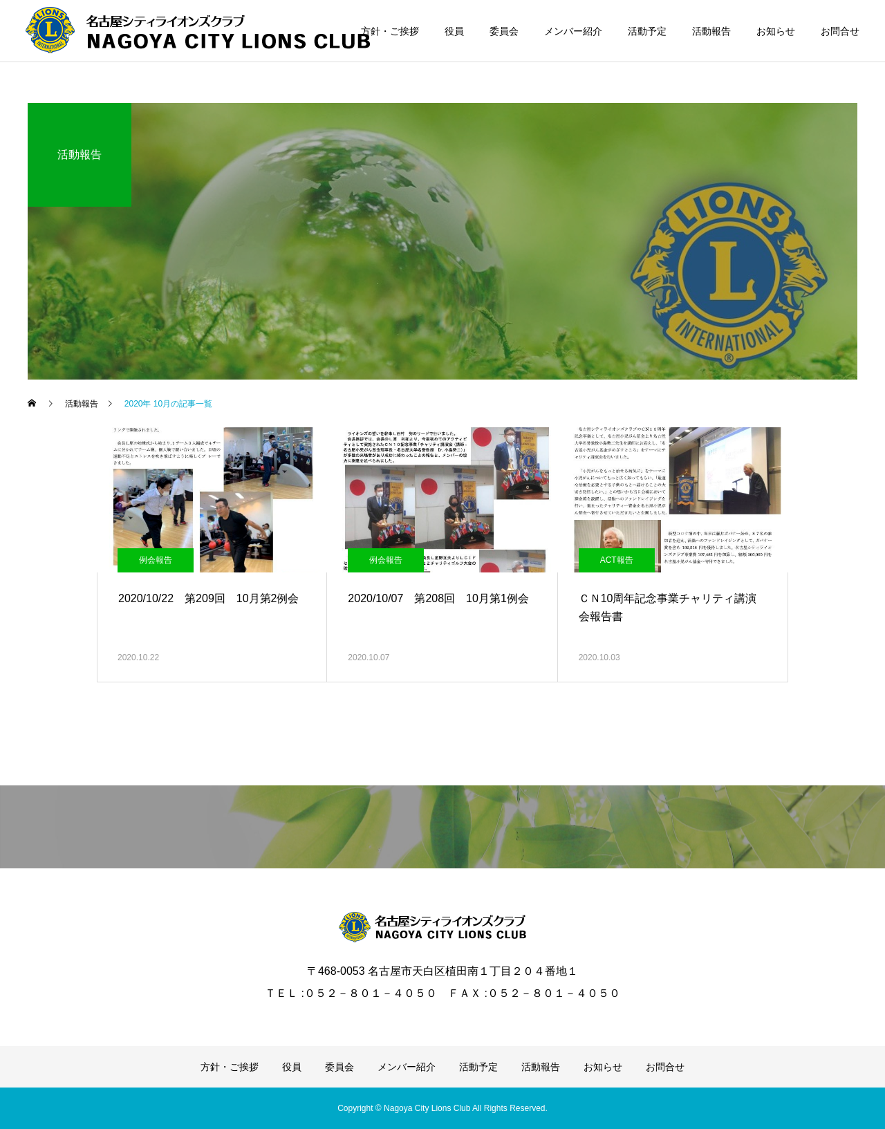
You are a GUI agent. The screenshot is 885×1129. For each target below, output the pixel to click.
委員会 (504, 31)
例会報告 (155, 560)
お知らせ (775, 31)
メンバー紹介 (573, 31)
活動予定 (647, 31)
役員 (454, 31)
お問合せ (840, 31)
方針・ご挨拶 (390, 31)
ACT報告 (616, 560)
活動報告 (711, 31)
